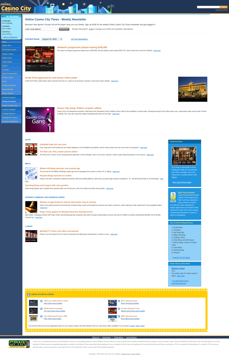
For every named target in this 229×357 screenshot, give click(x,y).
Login (91, 29)
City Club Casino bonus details (54, 311)
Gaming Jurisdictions (10, 121)
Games (4, 66)
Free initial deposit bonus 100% (55, 316)
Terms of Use (126, 354)
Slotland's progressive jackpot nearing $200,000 (82, 47)
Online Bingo (7, 62)
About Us (95, 337)
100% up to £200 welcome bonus (56, 301)
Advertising (106, 337)
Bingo (143, 326)
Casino (132, 326)
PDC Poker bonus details (52, 319)
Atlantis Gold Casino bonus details (133, 311)
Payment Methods (9, 109)
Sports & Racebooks (9, 73)
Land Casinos (131, 337)
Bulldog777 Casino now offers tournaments (59, 231)
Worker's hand (178, 268)
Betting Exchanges (9, 85)
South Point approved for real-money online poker (51, 77)
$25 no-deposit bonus (129, 301)
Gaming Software (8, 113)
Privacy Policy (136, 354)
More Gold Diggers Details (182, 182)
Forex (4, 81)
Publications (118, 337)
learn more (181, 276)
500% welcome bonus (129, 316)
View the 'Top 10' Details (181, 257)
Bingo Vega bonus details (130, 303)
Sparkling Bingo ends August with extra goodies (46, 185)
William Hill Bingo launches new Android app (60, 168)
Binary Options (7, 93)
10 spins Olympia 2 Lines (130, 308)
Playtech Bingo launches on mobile (55, 176)
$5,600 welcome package (53, 308)
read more (157, 50)
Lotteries (5, 70)
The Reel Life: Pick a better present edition (59, 152)
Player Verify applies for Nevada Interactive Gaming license (66, 212)
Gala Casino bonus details (53, 303)
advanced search (222, 10)
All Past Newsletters (79, 39)
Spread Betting (7, 89)
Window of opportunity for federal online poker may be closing (68, 202)
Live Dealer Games (9, 49)
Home (4, 42)
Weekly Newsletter (9, 101)
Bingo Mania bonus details (130, 319)
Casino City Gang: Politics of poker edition (79, 108)
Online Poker (7, 58)
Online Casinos (7, 54)
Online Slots (6, 45)
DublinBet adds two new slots (53, 144)
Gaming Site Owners (10, 117)
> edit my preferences (9, 37)
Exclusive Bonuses (9, 97)
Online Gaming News (10, 105)
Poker (138, 326)
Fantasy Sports (7, 77)
